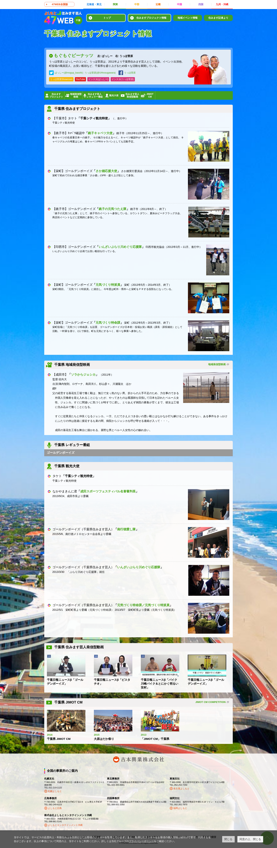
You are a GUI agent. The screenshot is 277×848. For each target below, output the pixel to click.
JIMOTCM (150, 95)
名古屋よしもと (181, 788)
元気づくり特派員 (108, 284)
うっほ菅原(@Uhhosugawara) (100, 72)
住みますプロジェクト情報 (151, 17)
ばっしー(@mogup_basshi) (69, 72)
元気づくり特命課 (108, 322)
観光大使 (113, 95)
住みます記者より (218, 17)
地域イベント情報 (188, 17)
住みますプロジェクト (56, 95)
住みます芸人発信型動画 (132, 95)
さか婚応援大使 (106, 171)
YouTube (80, 79)
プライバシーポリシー (141, 841)
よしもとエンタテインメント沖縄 (65, 825)
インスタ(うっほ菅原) (123, 79)
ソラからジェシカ (83, 374)
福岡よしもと (180, 808)
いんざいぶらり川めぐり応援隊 (120, 246)
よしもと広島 (55, 808)
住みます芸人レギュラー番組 (95, 95)
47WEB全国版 (60, 4)
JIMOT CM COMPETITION (210, 702)
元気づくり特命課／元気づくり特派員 (143, 605)
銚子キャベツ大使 (100, 133)
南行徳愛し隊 (126, 529)
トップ (107, 17)
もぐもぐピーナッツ (93, 55)
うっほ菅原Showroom (61, 79)
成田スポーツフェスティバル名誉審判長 (108, 491)
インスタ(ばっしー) (98, 79)
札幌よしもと (55, 791)
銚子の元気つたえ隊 (112, 209)
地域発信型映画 (76, 95)
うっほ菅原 (130, 72)
